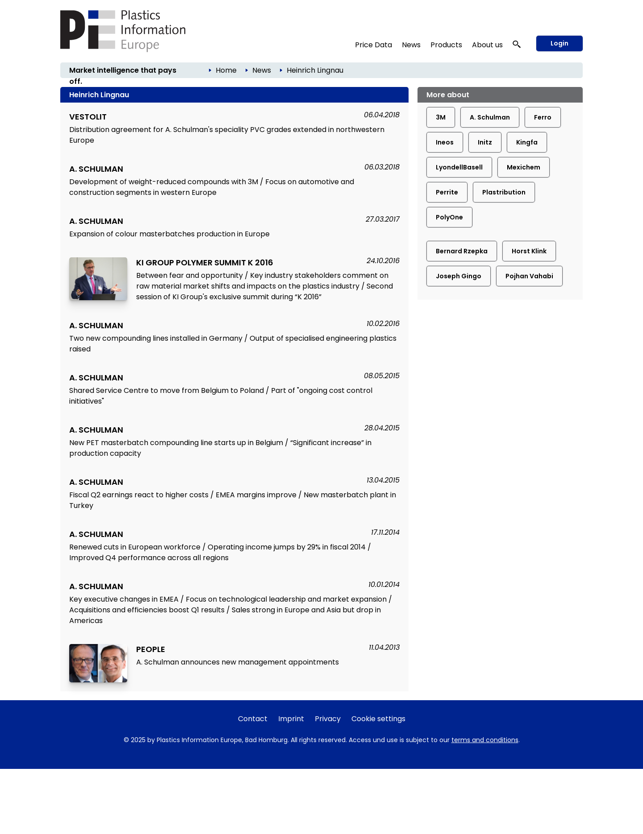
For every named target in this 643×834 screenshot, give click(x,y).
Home (226, 70)
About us (487, 45)
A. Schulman (490, 117)
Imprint (291, 719)
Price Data (373, 45)
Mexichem (523, 167)
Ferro (542, 117)
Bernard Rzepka (462, 251)
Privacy (328, 719)
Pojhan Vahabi (529, 276)
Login (559, 43)
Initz (485, 142)
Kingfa (527, 142)
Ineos (445, 142)
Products (446, 45)
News (411, 45)
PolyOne (449, 217)
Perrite (447, 192)
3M (441, 117)
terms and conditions (484, 739)
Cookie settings (378, 719)
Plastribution (504, 192)
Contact (252, 719)
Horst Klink (529, 251)
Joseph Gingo (458, 276)
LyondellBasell (459, 167)
